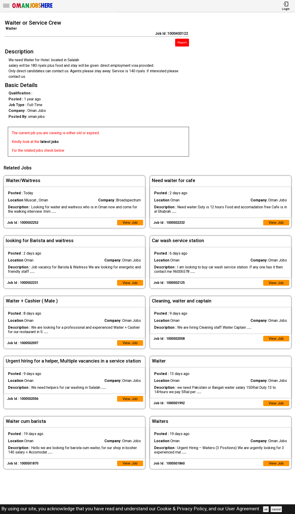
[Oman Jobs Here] (32, 8)
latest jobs (49, 141)
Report (182, 42)
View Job (130, 221)
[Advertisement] (245, 89)
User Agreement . (243, 508)
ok (266, 509)
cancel (276, 509)
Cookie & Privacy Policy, (183, 508)
